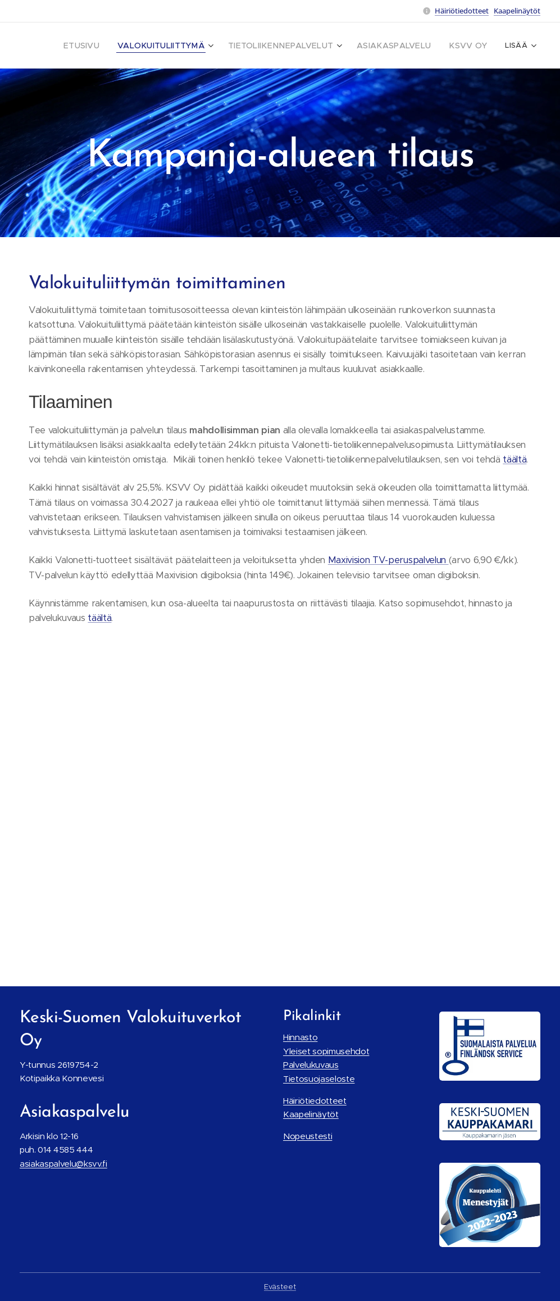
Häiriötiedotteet (462, 11)
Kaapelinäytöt (517, 11)
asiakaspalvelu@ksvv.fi (63, 1163)
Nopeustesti (307, 1136)
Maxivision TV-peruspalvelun (388, 560)
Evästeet (280, 1286)
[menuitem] (114, 45)
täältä (514, 459)
